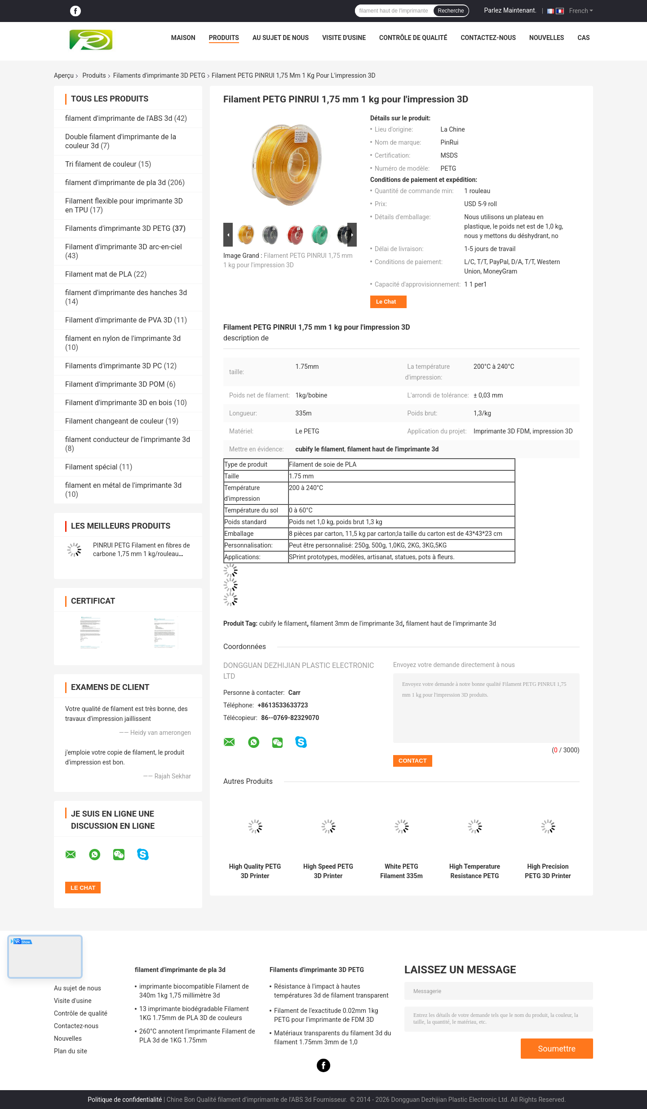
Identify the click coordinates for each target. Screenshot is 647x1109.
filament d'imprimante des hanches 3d (126, 292)
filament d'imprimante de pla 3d (115, 182)
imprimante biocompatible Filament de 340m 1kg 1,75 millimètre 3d (194, 991)
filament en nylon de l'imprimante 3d (123, 338)
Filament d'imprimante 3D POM (115, 384)
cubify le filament (283, 623)
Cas (583, 37)
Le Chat (386, 301)
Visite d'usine (344, 37)
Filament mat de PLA (98, 274)
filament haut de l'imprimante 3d (451, 623)
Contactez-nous (488, 37)
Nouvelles (546, 37)
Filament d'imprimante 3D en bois (118, 402)
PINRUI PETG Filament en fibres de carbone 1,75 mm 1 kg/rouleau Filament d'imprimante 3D (141, 554)
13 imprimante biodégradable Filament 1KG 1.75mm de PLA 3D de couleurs (194, 1013)
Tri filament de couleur (101, 164)
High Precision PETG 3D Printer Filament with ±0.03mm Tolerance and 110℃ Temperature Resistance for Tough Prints (548, 871)
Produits (224, 37)
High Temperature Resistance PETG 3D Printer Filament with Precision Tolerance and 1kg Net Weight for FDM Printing (475, 871)
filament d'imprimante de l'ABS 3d (118, 118)
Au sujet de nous (281, 37)
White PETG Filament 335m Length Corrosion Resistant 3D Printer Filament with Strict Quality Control (402, 871)
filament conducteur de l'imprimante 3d (127, 439)
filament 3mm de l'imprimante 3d (356, 623)
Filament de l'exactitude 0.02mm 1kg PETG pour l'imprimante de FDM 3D (326, 1015)
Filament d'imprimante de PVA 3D (118, 320)
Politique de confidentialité (125, 1099)
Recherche (451, 11)
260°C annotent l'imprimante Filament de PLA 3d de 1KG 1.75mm (197, 1036)
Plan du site (70, 1051)
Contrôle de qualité (413, 37)
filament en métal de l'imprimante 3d (123, 485)
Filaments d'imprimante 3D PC (113, 366)
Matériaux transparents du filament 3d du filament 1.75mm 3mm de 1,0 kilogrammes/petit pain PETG (332, 1038)
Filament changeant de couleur (114, 421)
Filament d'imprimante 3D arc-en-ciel (123, 247)
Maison (183, 37)
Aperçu (64, 75)
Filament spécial (91, 467)
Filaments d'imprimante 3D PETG (159, 75)
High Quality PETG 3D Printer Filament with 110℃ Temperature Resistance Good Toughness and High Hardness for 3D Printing (255, 871)
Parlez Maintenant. (510, 10)
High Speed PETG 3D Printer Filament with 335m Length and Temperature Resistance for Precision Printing (328, 871)
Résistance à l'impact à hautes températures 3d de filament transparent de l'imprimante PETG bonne (331, 992)
